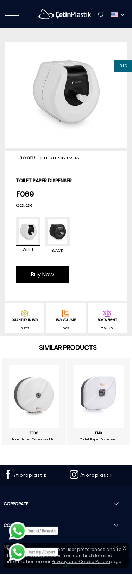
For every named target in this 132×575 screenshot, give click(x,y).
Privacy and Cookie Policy (80, 561)
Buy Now (42, 274)
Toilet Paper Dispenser (98, 439)
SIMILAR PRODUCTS (68, 347)
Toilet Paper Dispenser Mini (34, 439)
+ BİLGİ (122, 66)
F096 (34, 433)
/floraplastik (30, 475)
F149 (98, 433)
